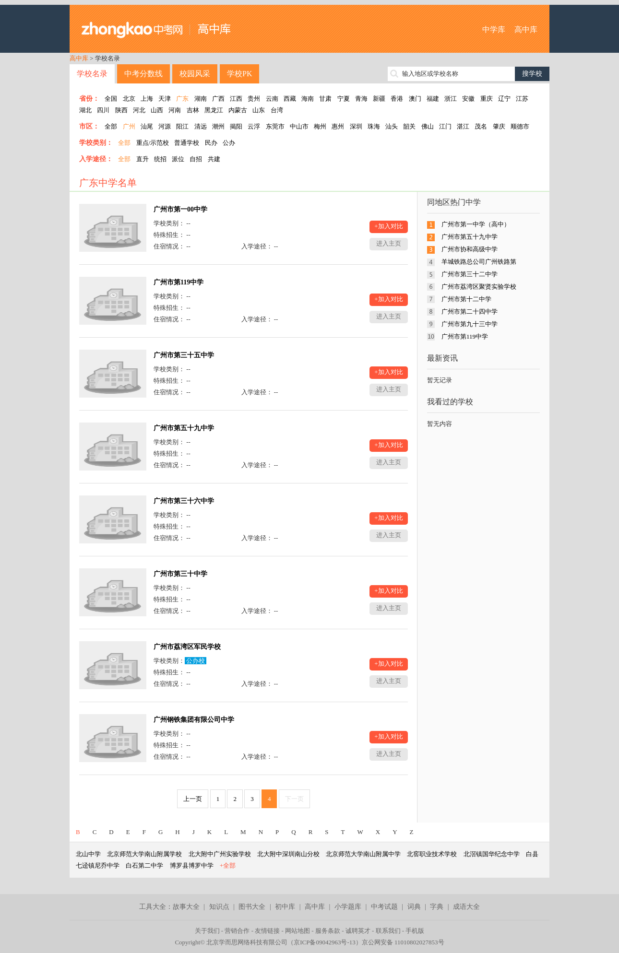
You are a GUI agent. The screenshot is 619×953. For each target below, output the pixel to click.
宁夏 (343, 98)
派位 (178, 159)
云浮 (254, 126)
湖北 (85, 110)
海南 (307, 98)
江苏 (522, 98)
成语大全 (466, 906)
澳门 (415, 98)
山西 (157, 110)
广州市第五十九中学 (184, 428)
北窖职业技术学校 (432, 854)
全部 (111, 126)
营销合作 (237, 930)
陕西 (121, 110)
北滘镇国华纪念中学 (492, 854)
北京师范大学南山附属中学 (363, 854)
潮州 (218, 126)
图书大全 (251, 906)
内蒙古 (237, 110)
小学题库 (347, 906)
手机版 (414, 930)
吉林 (193, 110)
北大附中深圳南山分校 (288, 854)
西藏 (290, 98)
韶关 (409, 126)
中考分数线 (143, 74)
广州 (129, 126)
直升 (142, 159)
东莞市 (275, 126)
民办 (211, 142)
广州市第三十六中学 (184, 501)
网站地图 (297, 930)
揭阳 (236, 126)
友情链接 (267, 930)
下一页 (294, 798)
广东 (182, 98)
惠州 (338, 126)
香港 (397, 98)
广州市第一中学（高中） (475, 224)
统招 (160, 159)
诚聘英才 (357, 930)
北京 (129, 98)
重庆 (486, 98)
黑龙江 (213, 110)
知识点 (219, 906)
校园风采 (194, 74)
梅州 (320, 126)
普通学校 (186, 142)
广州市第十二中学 (466, 299)
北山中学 (88, 854)
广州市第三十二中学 (469, 274)
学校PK (239, 74)
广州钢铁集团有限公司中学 (194, 719)
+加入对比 (388, 226)
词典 (414, 906)
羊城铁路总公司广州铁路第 (478, 261)
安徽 (468, 98)
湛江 (463, 126)
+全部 (228, 865)
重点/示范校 (152, 142)
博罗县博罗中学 (192, 865)
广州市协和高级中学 (469, 249)
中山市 (299, 126)
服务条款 (327, 930)
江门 (445, 126)
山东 (258, 110)
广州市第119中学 (178, 282)
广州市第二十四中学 (469, 311)
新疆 (379, 98)
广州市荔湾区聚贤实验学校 (478, 286)
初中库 (285, 906)
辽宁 (504, 98)
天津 (164, 98)
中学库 (493, 29)
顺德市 (520, 126)
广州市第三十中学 (180, 573)
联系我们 (388, 930)
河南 (174, 110)
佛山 (427, 126)
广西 (218, 98)
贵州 (254, 98)
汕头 (391, 126)
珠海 (374, 126)
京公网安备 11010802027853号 (403, 942)
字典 (436, 906)
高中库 (525, 29)
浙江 (450, 98)
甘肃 (325, 98)
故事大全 (186, 906)
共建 (214, 159)
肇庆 (499, 126)
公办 (229, 142)
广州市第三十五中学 (184, 355)
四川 (103, 110)
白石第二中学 (144, 865)
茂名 (481, 126)
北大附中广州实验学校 (220, 854)
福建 (433, 98)
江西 (236, 98)
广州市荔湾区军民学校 (187, 646)
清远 (200, 126)
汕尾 (147, 126)
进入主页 (388, 243)
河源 (164, 126)
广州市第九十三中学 (469, 324)
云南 (272, 98)
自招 (196, 159)
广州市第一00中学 (180, 209)
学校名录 (92, 74)
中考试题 (384, 906)
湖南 (200, 98)
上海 (147, 98)
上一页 (192, 798)
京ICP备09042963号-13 (325, 942)
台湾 (277, 110)
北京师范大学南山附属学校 (144, 854)
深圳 (356, 126)
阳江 (182, 126)
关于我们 (207, 930)
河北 (139, 110)
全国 (111, 98)
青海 (361, 98)
